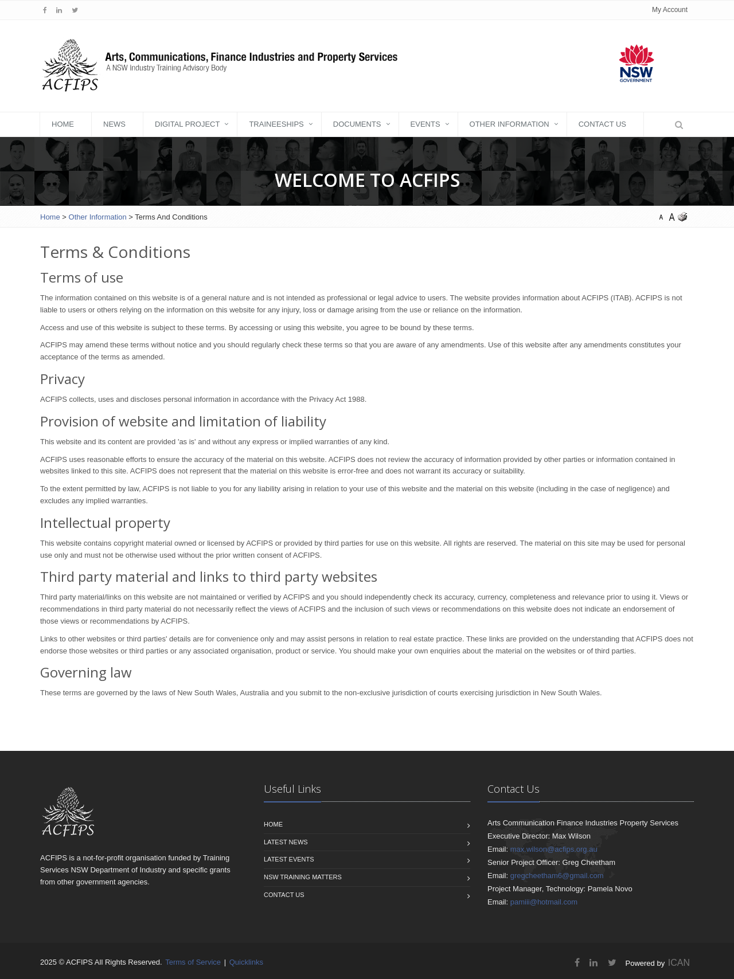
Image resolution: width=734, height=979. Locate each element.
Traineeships (276, 124)
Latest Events (289, 859)
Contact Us (602, 124)
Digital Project (187, 124)
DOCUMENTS (357, 124)
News (114, 124)
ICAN (679, 963)
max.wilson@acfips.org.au (554, 849)
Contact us (284, 894)
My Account (670, 10)
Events (425, 124)
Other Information (509, 124)
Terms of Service (193, 962)
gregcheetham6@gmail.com (557, 875)
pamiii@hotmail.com (543, 902)
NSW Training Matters (303, 877)
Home (63, 124)
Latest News (286, 842)
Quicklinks (246, 962)
